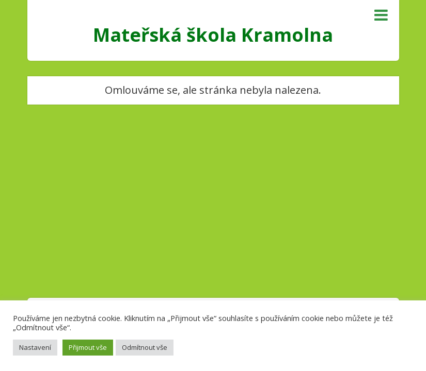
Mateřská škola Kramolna (213, 34)
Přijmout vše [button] (88, 347)
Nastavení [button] (35, 347)
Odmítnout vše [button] (144, 347)
